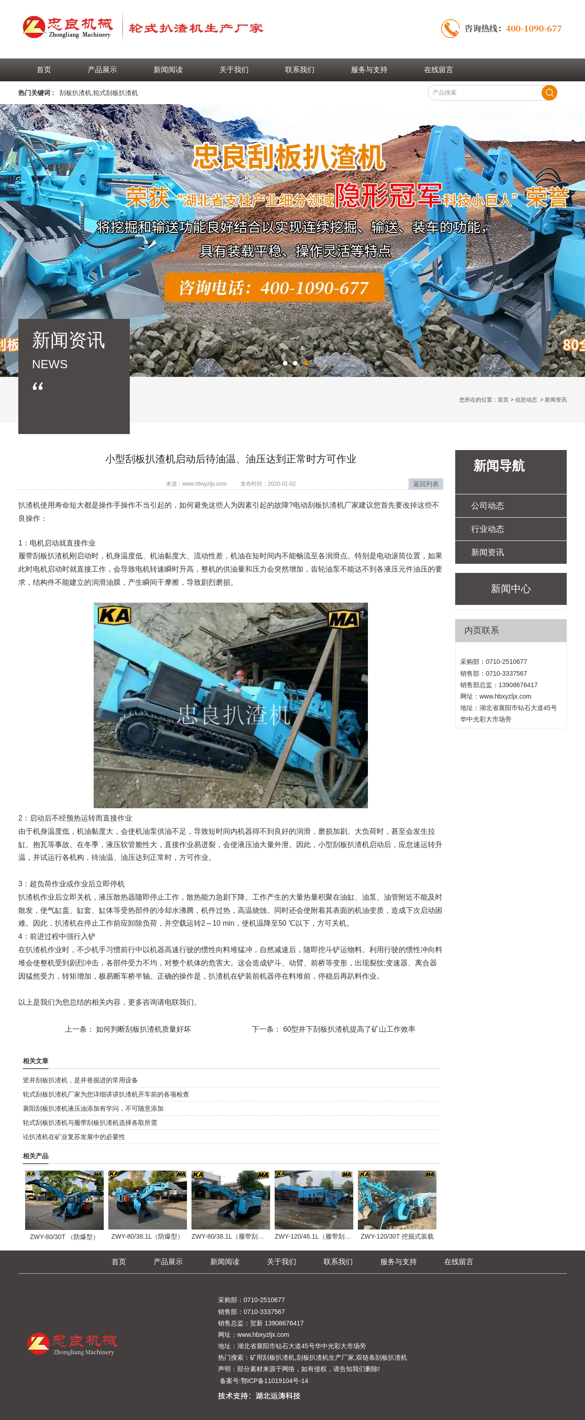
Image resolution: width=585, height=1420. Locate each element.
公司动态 (487, 505)
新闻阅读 (168, 70)
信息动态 (526, 400)
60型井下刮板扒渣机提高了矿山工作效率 (348, 1029)
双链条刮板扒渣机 (381, 1357)
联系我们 (299, 70)
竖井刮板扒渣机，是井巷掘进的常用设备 (80, 1080)
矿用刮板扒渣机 (272, 1357)
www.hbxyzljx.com (204, 484)
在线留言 (438, 70)
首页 (44, 70)
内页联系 (481, 630)
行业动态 (487, 529)
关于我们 (234, 70)
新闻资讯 (487, 552)
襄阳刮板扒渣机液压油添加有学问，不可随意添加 (93, 1108)
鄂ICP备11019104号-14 (274, 1380)
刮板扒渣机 (75, 92)
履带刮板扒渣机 (43, 556)
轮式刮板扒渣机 (115, 92)
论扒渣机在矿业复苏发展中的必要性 (74, 1136)
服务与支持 (369, 70)
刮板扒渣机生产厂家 (325, 1357)
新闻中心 (511, 588)
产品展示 (102, 70)
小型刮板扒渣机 (343, 844)
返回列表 (426, 483)
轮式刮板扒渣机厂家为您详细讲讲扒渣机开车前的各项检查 (106, 1094)
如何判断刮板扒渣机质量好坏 (142, 1029)
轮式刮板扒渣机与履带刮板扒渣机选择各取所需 (90, 1122)
